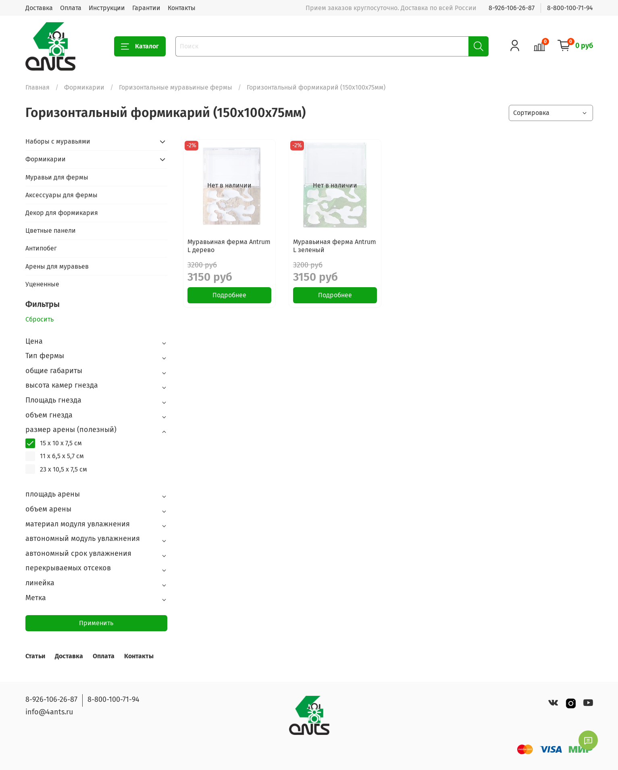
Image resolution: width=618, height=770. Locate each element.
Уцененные (42, 284)
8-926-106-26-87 (512, 8)
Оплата (70, 8)
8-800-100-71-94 (570, 8)
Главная (37, 87)
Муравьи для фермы (56, 177)
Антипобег (41, 248)
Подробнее (229, 295)
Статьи (35, 656)
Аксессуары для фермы (61, 195)
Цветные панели (50, 230)
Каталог (140, 46)
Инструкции (107, 8)
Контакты (182, 8)
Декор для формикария (61, 213)
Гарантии (146, 8)
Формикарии (84, 87)
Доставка (39, 8)
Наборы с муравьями (57, 141)
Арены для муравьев (57, 266)
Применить (96, 623)
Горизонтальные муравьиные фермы (175, 87)
